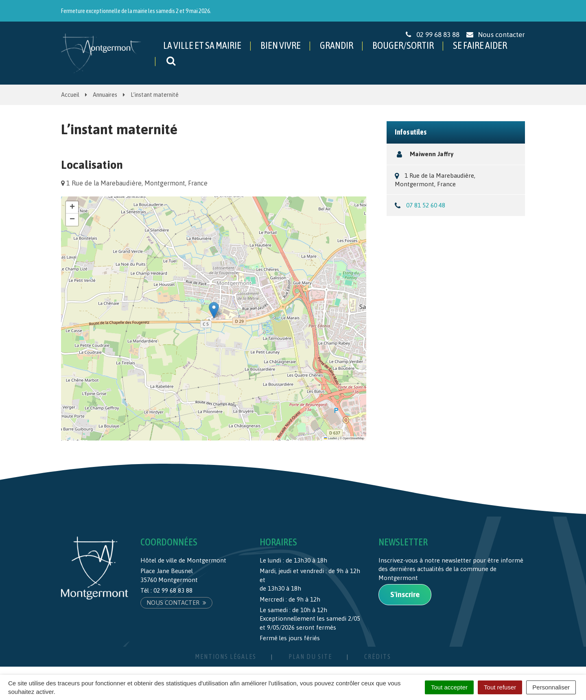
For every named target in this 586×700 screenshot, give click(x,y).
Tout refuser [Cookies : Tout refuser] (500, 687)
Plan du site (310, 656)
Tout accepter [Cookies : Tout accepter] (449, 687)
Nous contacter (176, 602)
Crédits (377, 656)
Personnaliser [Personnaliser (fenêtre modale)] (551, 687)
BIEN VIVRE (280, 45)
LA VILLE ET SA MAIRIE (202, 45)
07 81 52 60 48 (425, 205)
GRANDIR (336, 45)
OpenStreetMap (353, 438)
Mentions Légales (225, 656)
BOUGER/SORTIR (403, 45)
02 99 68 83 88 (172, 590)
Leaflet (330, 438)
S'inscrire (405, 594)
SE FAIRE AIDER (480, 45)
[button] (214, 310)
